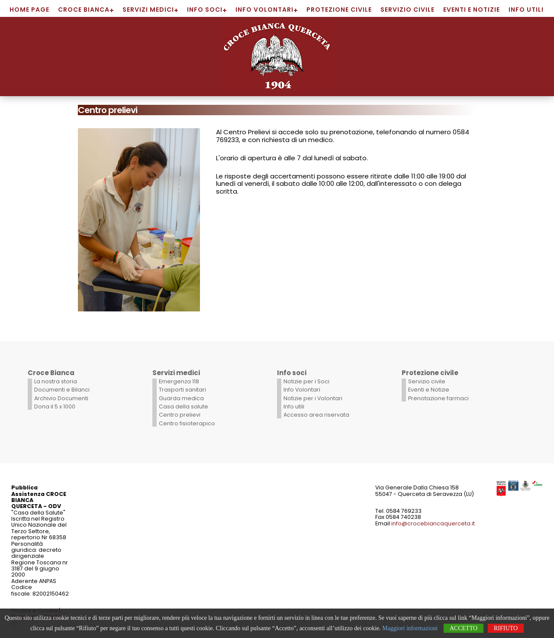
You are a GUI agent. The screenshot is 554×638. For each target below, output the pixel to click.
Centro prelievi (179, 414)
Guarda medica (181, 398)
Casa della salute (183, 406)
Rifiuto (506, 628)
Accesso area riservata (316, 414)
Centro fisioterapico (187, 423)
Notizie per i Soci (306, 381)
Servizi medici (148, 9)
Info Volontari (264, 9)
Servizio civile (407, 9)
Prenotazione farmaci (438, 398)
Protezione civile (339, 9)
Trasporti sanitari (182, 389)
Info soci (204, 9)
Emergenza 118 (179, 381)
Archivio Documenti (61, 398)
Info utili (526, 9)
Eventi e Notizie (471, 9)
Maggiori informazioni (410, 628)
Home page (29, 9)
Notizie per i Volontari (312, 398)
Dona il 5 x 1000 (54, 406)
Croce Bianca (84, 9)
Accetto (463, 628)
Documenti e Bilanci (62, 389)
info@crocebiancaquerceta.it (433, 523)
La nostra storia (55, 381)
